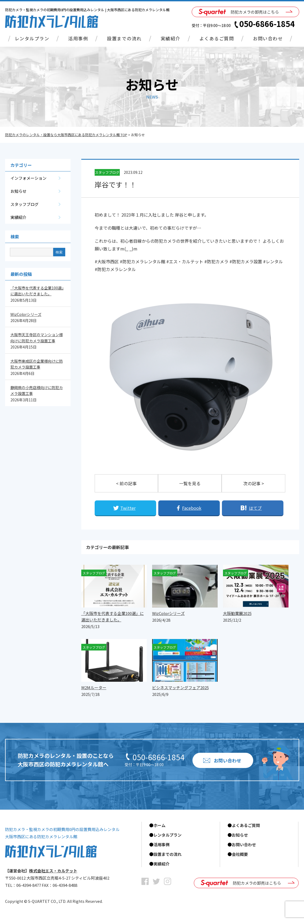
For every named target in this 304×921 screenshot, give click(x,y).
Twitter (128, 508)
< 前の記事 (126, 483)
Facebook (191, 508)
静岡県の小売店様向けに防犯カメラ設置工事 (36, 390)
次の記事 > (253, 483)
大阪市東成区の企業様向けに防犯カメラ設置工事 (36, 364)
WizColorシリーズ (25, 314)
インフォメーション (28, 178)
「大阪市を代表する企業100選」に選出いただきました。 (37, 290)
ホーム (159, 825)
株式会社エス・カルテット (53, 870)
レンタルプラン (32, 38)
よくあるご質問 (216, 38)
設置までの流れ (124, 38)
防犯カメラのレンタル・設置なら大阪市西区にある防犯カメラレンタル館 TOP (66, 134)
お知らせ (18, 191)
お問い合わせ (268, 38)
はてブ (255, 508)
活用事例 (78, 38)
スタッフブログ (24, 204)
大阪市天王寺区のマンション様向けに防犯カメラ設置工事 (36, 337)
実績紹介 (170, 38)
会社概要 (240, 854)
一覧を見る (190, 483)
